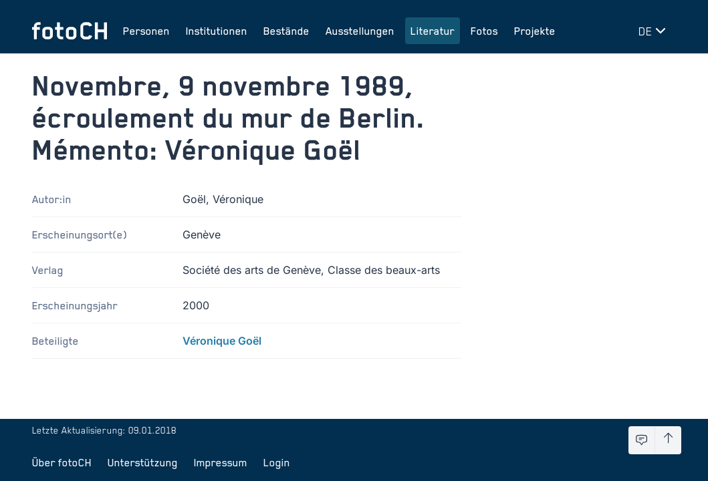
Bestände (286, 31)
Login (276, 462)
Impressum (220, 462)
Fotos (484, 31)
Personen (146, 31)
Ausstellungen (360, 31)
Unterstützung (143, 462)
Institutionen (216, 31)
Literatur (432, 31)
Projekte (535, 31)
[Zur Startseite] (69, 30)
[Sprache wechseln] (654, 30)
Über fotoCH (62, 462)
